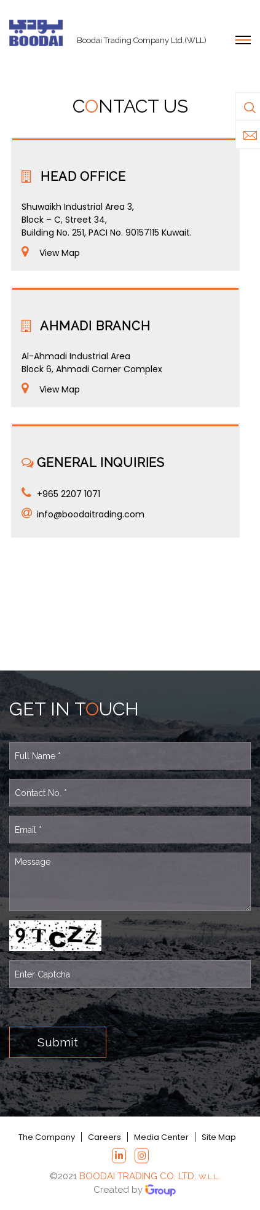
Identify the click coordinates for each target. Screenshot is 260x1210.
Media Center (160, 1137)
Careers (104, 1137)
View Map (59, 253)
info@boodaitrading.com (90, 514)
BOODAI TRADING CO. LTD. (149, 1176)
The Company (47, 1137)
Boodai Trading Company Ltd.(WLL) (142, 40)
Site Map (218, 1137)
